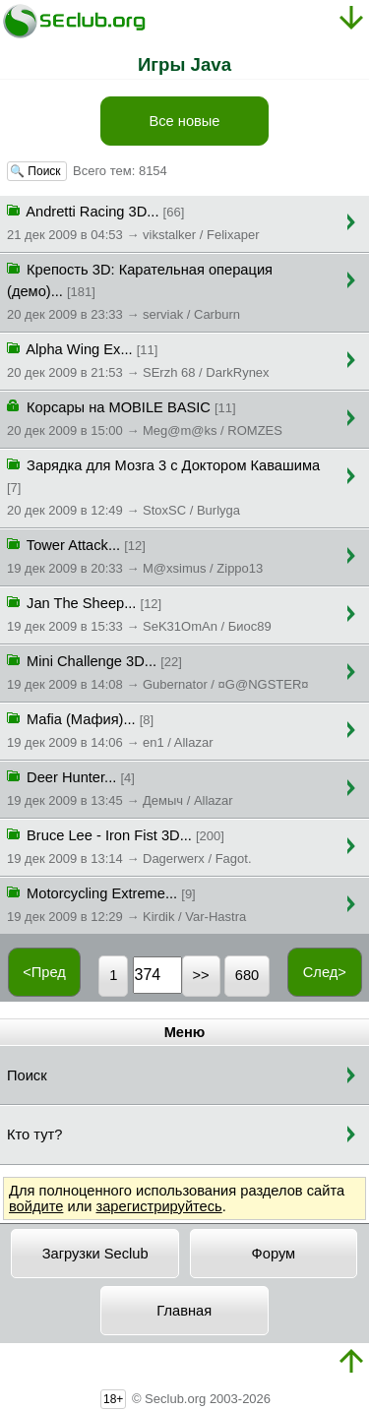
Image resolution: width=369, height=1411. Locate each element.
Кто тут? (34, 1134)
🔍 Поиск (37, 171)
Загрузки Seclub (95, 1253)
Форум (274, 1253)
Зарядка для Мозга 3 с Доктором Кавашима (163, 486)
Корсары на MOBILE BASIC (144, 417)
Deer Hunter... (120, 787)
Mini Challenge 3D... (158, 671)
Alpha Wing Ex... (138, 359)
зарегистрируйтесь (158, 1206)
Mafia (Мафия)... (110, 729)
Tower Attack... (135, 555)
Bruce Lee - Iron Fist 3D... (129, 845)
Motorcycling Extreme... (126, 903)
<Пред (44, 972)
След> (324, 972)
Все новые (184, 121)
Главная (184, 1311)
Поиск (27, 1075)
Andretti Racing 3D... (133, 221)
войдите (36, 1206)
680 (247, 975)
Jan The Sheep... (139, 613)
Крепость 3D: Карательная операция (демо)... (140, 290)
